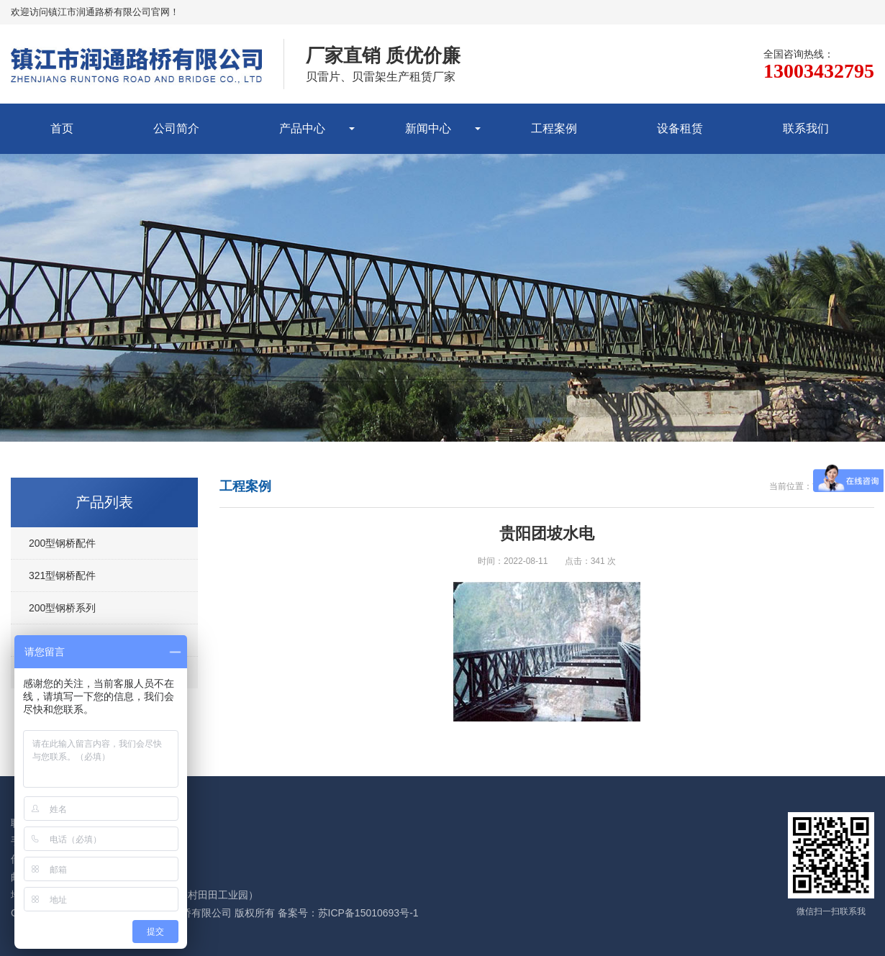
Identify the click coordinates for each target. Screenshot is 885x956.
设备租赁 (680, 128)
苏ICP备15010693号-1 (368, 913)
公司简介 (176, 128)
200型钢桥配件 (62, 543)
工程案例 (554, 128)
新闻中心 (428, 128)
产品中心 (302, 128)
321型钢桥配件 (62, 575)
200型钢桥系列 (62, 608)
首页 (61, 128)
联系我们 (806, 128)
